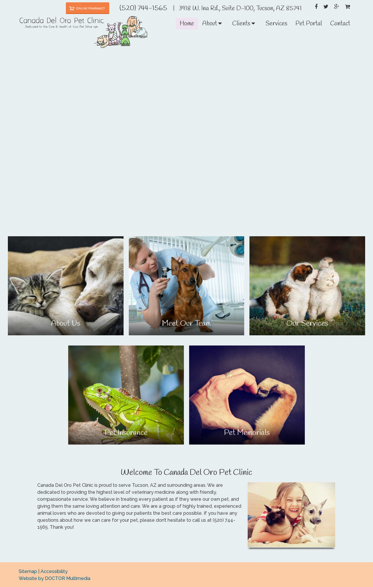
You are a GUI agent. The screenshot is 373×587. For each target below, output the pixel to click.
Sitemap (28, 571)
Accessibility (54, 571)
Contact (340, 24)
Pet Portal (308, 24)
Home (187, 24)
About (209, 24)
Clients (241, 24)
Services (276, 24)
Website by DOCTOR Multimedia (54, 578)
